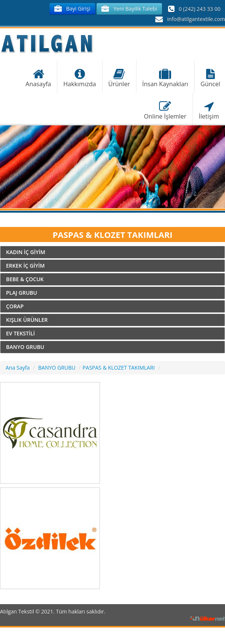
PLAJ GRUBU (21, 292)
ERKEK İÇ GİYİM (25, 265)
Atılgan (46, 44)
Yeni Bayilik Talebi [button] (129, 9)
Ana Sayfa (18, 367)
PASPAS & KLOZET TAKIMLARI (119, 367)
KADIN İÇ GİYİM (25, 252)
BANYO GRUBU (25, 346)
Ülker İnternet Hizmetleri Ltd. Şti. (207, 618)
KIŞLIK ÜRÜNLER (26, 319)
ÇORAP (15, 306)
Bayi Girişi (72, 9)
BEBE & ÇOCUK (25, 279)
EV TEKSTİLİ (20, 333)
